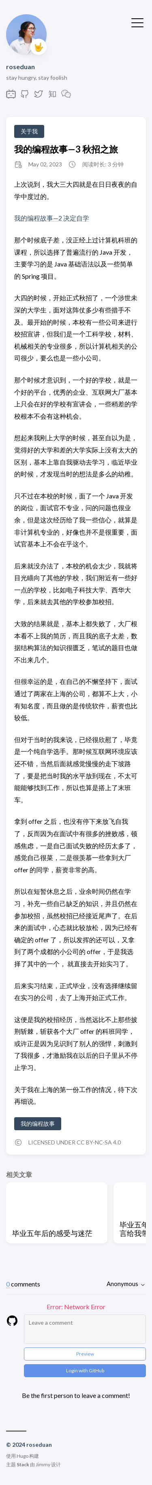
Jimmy (43, 1464)
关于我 (29, 131)
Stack (23, 1464)
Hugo (22, 1456)
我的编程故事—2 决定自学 (51, 218)
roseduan (20, 66)
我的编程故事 (38, 1123)
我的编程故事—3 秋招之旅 (66, 149)
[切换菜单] (137, 22)
